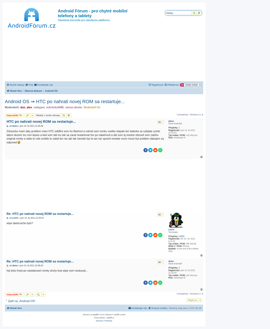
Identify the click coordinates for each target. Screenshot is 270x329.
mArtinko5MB (55, 107)
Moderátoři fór (92, 107)
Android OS (17, 101)
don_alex (26, 107)
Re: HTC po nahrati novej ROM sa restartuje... (40, 214)
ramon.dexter (73, 107)
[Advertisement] (104, 55)
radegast (39, 107)
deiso (171, 121)
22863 (181, 236)
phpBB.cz (110, 318)
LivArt (171, 229)
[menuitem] (29, 84)
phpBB (95, 315)
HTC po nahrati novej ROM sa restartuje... (80, 101)
